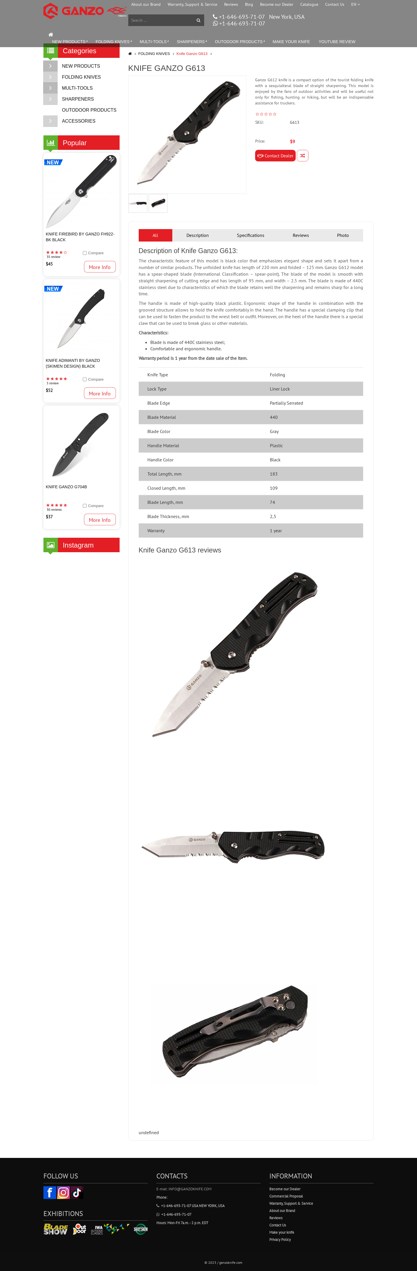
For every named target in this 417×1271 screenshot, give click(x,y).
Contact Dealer (275, 156)
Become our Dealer (276, 4)
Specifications (250, 235)
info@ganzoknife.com (190, 1189)
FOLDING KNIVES (114, 41)
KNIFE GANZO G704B (66, 487)
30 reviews (54, 510)
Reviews (231, 4)
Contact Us (334, 4)
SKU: (259, 122)
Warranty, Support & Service (192, 4)
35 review (53, 257)
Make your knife (281, 1232)
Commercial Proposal (286, 1196)
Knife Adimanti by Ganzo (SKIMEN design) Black (73, 363)
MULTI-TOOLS (155, 41)
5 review (52, 383)
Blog (249, 4)
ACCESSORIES (69, 121)
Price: (260, 141)
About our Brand (146, 4)
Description (197, 235)
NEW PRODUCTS (70, 41)
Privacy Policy (280, 1239)
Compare (95, 253)
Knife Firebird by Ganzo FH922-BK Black (80, 237)
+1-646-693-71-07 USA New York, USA (190, 1205)
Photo (343, 235)
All (155, 235)
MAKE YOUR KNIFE (291, 41)
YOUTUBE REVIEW (337, 41)
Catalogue (309, 4)
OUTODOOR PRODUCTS (240, 41)
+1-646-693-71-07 (241, 17)
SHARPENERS (192, 41)
